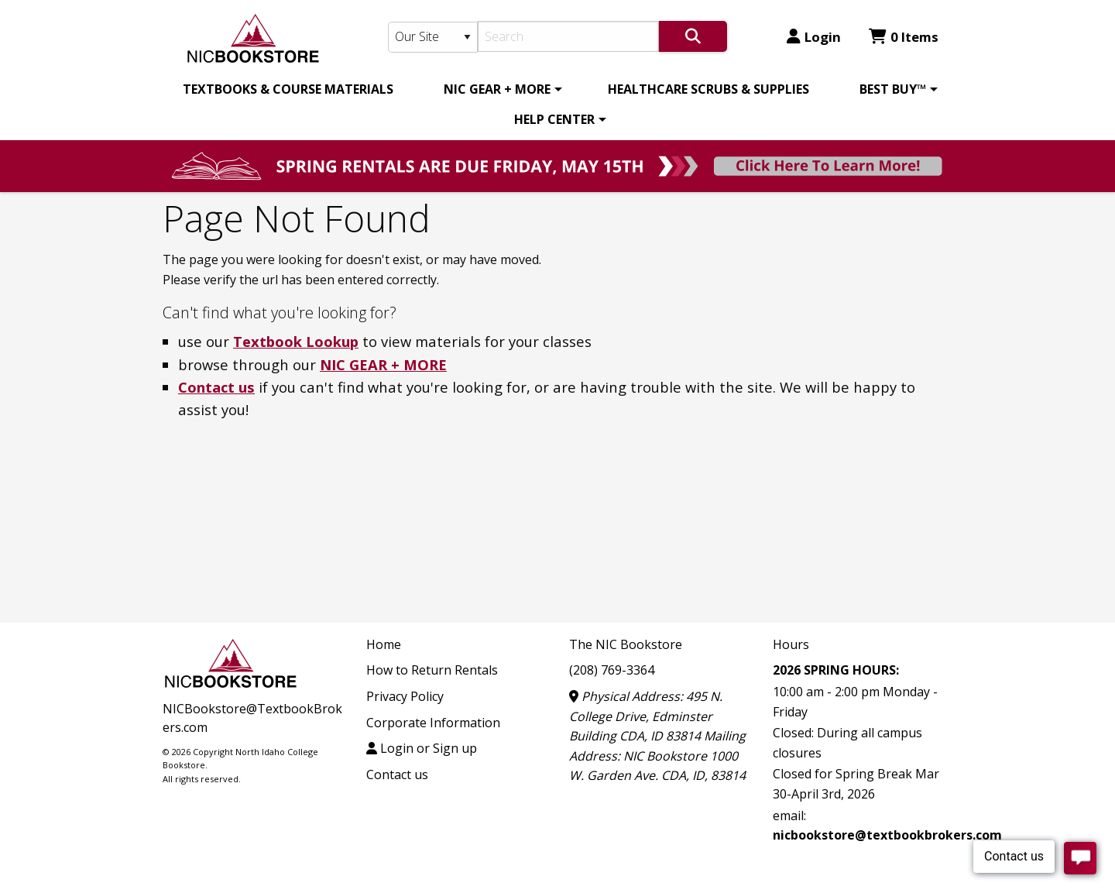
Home (383, 644)
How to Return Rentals (432, 669)
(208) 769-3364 (611, 669)
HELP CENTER (554, 119)
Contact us (216, 387)
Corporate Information (433, 722)
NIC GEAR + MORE (497, 89)
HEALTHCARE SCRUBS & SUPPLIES (708, 89)
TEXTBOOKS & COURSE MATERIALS (288, 89)
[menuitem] (288, 89)
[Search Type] (433, 37)
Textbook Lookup (296, 341)
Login (814, 37)
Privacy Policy (405, 696)
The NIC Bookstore (625, 644)
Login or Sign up (421, 748)
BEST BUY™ (892, 89)
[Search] (569, 36)
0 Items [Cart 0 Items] (903, 37)
